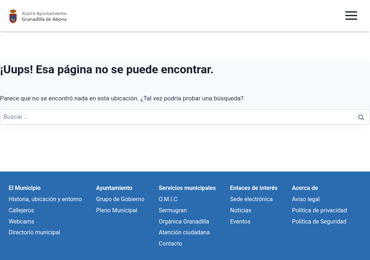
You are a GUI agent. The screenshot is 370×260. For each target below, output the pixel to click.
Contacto (170, 243)
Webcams (21, 221)
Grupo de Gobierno (120, 199)
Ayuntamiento (114, 188)
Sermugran (173, 210)
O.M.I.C (168, 199)
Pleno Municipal (116, 210)
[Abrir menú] (351, 15)
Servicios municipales (187, 188)
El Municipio (24, 188)
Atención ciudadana (184, 232)
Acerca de (305, 188)
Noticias (240, 210)
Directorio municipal (34, 232)
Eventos (240, 221)
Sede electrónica (251, 199)
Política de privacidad (319, 210)
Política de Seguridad (319, 221)
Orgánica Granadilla (184, 221)
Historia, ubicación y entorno (45, 199)
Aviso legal (306, 199)
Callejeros (21, 210)
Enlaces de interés (254, 188)
